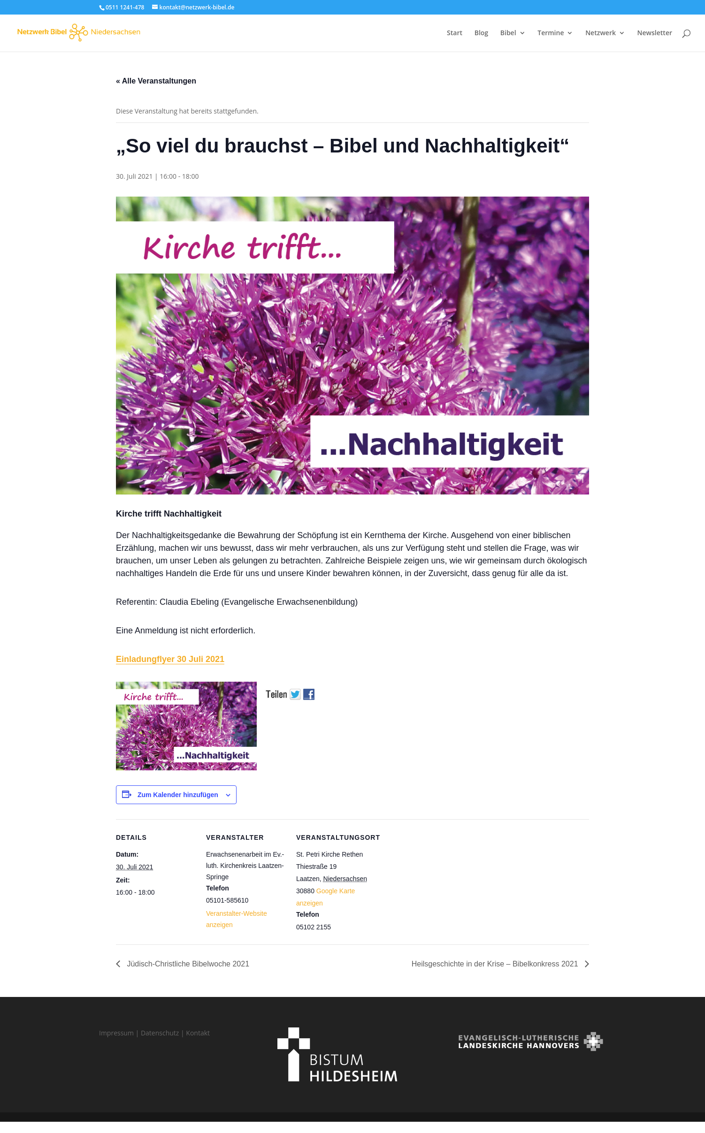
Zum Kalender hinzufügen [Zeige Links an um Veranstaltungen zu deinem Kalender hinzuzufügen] (178, 794)
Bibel (508, 33)
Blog (481, 33)
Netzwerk (600, 33)
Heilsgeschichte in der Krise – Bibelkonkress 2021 (496, 964)
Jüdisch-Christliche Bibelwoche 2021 (187, 964)
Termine (550, 33)
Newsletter (654, 33)
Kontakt (198, 1032)
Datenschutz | (163, 1032)
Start (454, 33)
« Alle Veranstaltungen (156, 81)
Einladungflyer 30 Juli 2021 (170, 659)
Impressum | (120, 1032)
